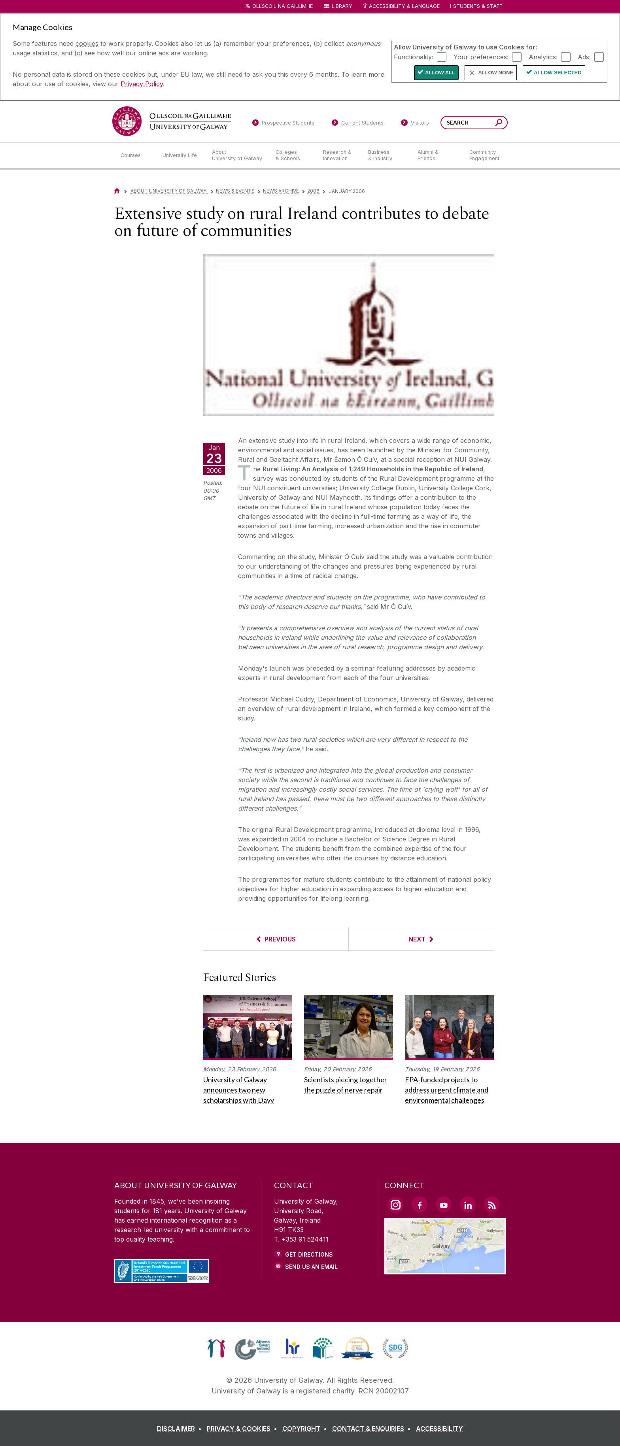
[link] (216, 1348)
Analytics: (543, 56)
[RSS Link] (492, 1204)
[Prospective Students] (283, 124)
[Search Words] (474, 122)
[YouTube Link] (444, 1204)
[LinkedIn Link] (468, 1204)
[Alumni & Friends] (437, 155)
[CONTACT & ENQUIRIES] (373, 1428)
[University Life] (180, 155)
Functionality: (413, 56)
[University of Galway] (171, 121)
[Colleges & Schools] (293, 155)
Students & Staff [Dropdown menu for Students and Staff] (477, 6)
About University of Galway (169, 191)
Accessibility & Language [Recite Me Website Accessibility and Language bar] (401, 6)
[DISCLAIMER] (181, 1428)
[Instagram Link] (395, 1205)
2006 (313, 191)
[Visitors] (415, 124)
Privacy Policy (142, 84)
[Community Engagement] (484, 155)
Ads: (584, 56)
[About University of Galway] (237, 155)
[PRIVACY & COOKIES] (243, 1428)
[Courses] (135, 155)
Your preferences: (481, 56)
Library (342, 6)
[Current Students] (357, 124)
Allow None (495, 73)
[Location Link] (445, 1270)
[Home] (117, 191)
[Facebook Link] (419, 1204)
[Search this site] (499, 123)
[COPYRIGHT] (306, 1428)
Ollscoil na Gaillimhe (282, 6)
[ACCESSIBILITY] (439, 1428)
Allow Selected (558, 73)
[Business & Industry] (386, 155)
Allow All (440, 73)
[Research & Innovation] (339, 155)
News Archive (281, 191)
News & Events (235, 191)
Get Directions (309, 1254)
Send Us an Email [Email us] (311, 1266)
